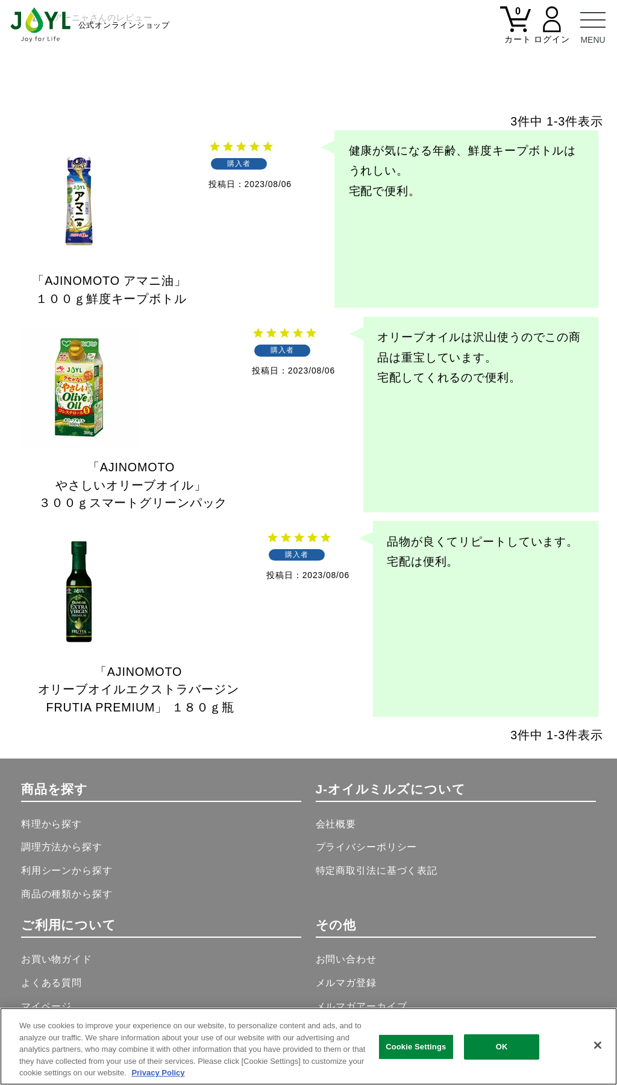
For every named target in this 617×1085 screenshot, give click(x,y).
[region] (308, 1046)
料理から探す (51, 823)
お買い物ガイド (56, 958)
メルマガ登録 (346, 982)
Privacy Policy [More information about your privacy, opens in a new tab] (157, 1072)
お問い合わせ (346, 958)
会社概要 (336, 823)
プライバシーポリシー (367, 846)
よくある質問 (51, 982)
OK (502, 1046)
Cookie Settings (416, 1046)
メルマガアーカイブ (361, 1006)
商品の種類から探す (67, 893)
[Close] (597, 1045)
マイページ (46, 1006)
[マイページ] (552, 31)
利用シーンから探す (67, 870)
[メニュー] (593, 24)
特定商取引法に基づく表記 (376, 870)
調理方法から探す (61, 846)
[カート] (516, 31)
